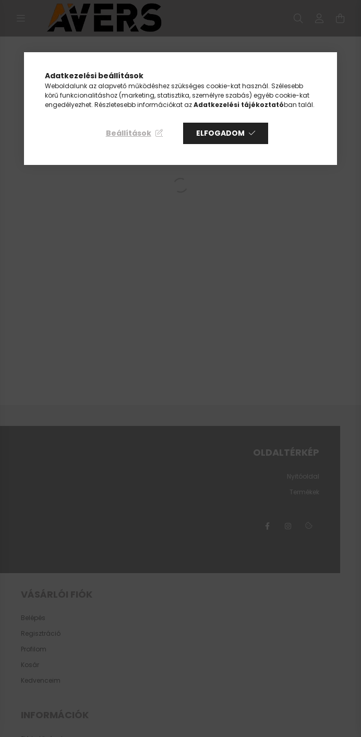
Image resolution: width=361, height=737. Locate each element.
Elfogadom (220, 133)
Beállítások (128, 133)
